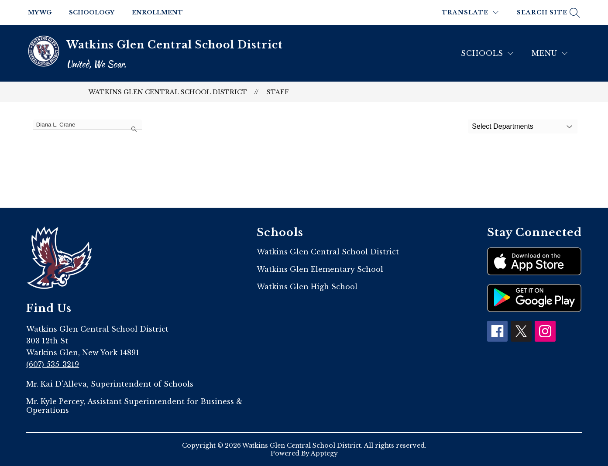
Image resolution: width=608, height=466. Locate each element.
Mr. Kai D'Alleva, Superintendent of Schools (109, 384)
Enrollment (157, 12)
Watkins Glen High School (307, 286)
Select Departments (502, 126)
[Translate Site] (470, 12)
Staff (278, 92)
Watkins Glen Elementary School (320, 269)
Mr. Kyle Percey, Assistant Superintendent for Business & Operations (134, 406)
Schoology (91, 12)
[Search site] (547, 12)
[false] (87, 125)
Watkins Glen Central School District (168, 92)
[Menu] (549, 53)
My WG (40, 12)
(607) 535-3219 (52, 364)
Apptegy (324, 453)
